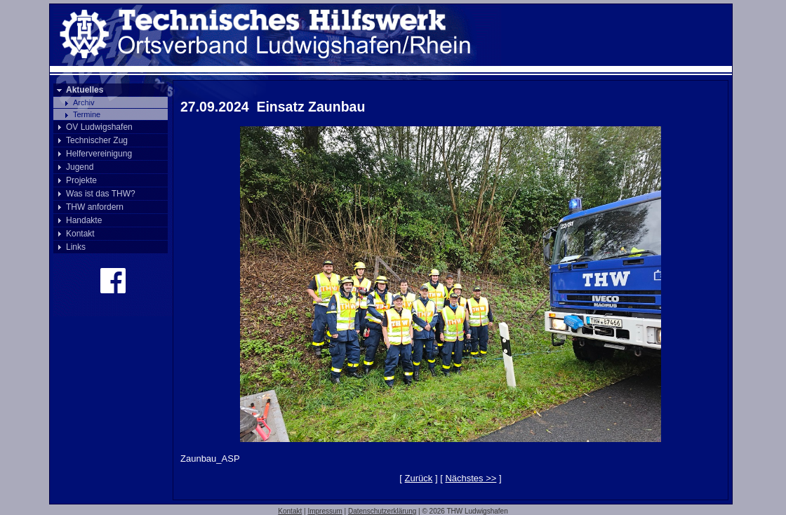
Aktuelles (84, 90)
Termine (86, 114)
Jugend (79, 167)
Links (76, 247)
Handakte (84, 220)
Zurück (419, 478)
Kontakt (80, 234)
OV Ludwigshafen (99, 127)
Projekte (81, 180)
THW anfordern (95, 207)
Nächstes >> (470, 478)
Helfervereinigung (99, 154)
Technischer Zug (97, 140)
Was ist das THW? (100, 194)
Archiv (84, 102)
